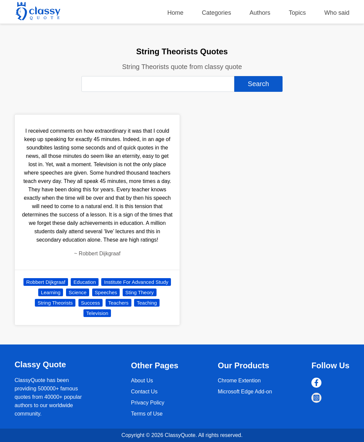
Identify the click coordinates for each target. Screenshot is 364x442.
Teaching (147, 303)
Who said (337, 12)
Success (90, 303)
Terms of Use (147, 414)
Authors (259, 12)
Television (97, 313)
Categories (216, 12)
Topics (297, 12)
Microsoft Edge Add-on (245, 391)
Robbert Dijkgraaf (45, 282)
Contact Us (144, 391)
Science (77, 292)
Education (84, 282)
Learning (50, 292)
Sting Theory (139, 292)
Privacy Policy (148, 402)
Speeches (106, 292)
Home (175, 12)
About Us (142, 380)
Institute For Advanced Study (136, 282)
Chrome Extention (239, 380)
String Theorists (55, 303)
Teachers (118, 303)
